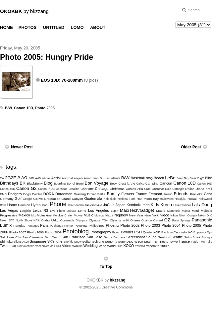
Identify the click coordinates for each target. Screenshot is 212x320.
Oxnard (158, 220)
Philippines (97, 225)
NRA (36, 220)
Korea (166, 204)
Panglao (19, 225)
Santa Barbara (114, 237)
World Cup (114, 246)
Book (114, 183)
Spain (148, 241)
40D (31, 178)
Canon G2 (26, 188)
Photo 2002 (130, 225)
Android (67, 178)
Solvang (98, 241)
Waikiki (77, 246)
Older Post (191, 147)
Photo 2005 (45, 108)
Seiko (187, 237)
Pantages (32, 225)
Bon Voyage (97, 183)
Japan (121, 205)
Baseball (138, 178)
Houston (24, 205)
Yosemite (152, 246)
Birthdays (9, 183)
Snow (77, 241)
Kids (155, 204)
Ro (190, 232)
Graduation (52, 198)
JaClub (108, 205)
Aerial (56, 178)
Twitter (5, 246)
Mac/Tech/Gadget (137, 210)
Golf (18, 198)
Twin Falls (205, 241)
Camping (152, 183)
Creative (158, 189)
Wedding (90, 246)
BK (23, 183)
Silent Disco (21, 241)
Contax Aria (134, 189)
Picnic (116, 232)
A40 (38, 178)
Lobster (71, 210)
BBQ (149, 178)
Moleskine (44, 215)
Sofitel (86, 241)
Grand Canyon (72, 198)
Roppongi (199, 232)
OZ (167, 219)
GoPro (38, 198)
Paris (44, 225)
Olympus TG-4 (99, 220)
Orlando (146, 220)
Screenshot (136, 237)
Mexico (24, 215)
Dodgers (15, 194)
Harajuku (180, 198)
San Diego (52, 237)
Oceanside (67, 220)
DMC (3, 194)
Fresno (167, 194)
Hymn (36, 205)
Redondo (180, 232)
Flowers (127, 194)
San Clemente (32, 237)
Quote (147, 232)
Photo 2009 (53, 232)
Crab (147, 189)
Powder (127, 232)
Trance (184, 241)
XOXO (129, 246)
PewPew (81, 225)
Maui (195, 210)
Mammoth (173, 210)
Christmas (117, 189)
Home (12, 205)
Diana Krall (204, 189)
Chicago (101, 189)
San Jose (94, 237)
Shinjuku (6, 241)
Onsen (135, 220)
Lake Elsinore (182, 205)
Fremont (155, 194)
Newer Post (21, 147)
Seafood (164, 237)
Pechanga (56, 225)
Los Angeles (98, 210)
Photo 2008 (35, 232)
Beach (159, 178)
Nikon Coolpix (188, 215)
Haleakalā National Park (119, 198)
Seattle (177, 237)
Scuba (151, 237)
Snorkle (69, 241)
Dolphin (37, 194)
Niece (164, 215)
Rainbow (167, 232)
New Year (136, 215)
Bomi (80, 183)
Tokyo (173, 241)
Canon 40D (7, 189)
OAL (55, 220)
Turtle (194, 241)
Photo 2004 (171, 225)
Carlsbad (61, 189)
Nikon (174, 215)
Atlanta (115, 178)
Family (113, 193)
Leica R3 (40, 210)
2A (2, 178)
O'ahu (45, 220)
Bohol (71, 183)
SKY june (55, 241)
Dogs (27, 194)
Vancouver (42, 246)
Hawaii (192, 198)
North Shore (24, 220)
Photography (100, 232)
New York (151, 215)
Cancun (166, 183)
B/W (8, 108)
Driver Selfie (96, 194)
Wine (102, 246)
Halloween (167, 198)
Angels (78, 178)
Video (66, 246)
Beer (180, 178)
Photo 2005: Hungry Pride (46, 57)
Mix (33, 215)
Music (88, 215)
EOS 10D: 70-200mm (61, 80)
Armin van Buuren (97, 178)
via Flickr (55, 246)
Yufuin (164, 246)
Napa (109, 215)
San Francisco (73, 237)
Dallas (189, 189)
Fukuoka (196, 194)
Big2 (200, 178)
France (141, 194)
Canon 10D (23, 108)
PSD (138, 232)
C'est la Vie (126, 183)
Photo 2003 (150, 225)
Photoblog (76, 231)
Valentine (28, 246)
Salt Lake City (10, 237)
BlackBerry (35, 183)
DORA (48, 194)
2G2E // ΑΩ (16, 177)
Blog (48, 183)
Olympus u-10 (119, 220)
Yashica (140, 246)
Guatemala (93, 198)
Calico (140, 183)
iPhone (57, 204)
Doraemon (63, 194)
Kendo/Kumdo (138, 205)
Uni (19, 246)
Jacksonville (93, 205)
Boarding (60, 183)
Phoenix (112, 225)
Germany (7, 198)
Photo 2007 (17, 232)
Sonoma (111, 241)
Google (27, 198)
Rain (156, 232)
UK (14, 246)
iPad (45, 205)
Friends (181, 193)
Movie (78, 215)
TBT (156, 241)
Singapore (38, 241)
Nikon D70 (7, 220)
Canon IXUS (46, 189)
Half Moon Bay (147, 198)
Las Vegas (9, 210)
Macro (160, 210)
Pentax (68, 225)
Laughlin (25, 210)
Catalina (74, 189)
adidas (46, 178)
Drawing (80, 194)
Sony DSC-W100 (130, 241)
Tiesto (163, 241)
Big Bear (190, 178)
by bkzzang (24, 11)
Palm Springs (181, 220)
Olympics (81, 220)
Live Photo (57, 210)
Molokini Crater (63, 215)
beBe (170, 177)
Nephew (121, 215)
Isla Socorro (76, 205)
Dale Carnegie (174, 189)
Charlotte (87, 189)
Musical (99, 215)
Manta (186, 210)
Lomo (82, 210)
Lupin (114, 210)
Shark (196, 237)
